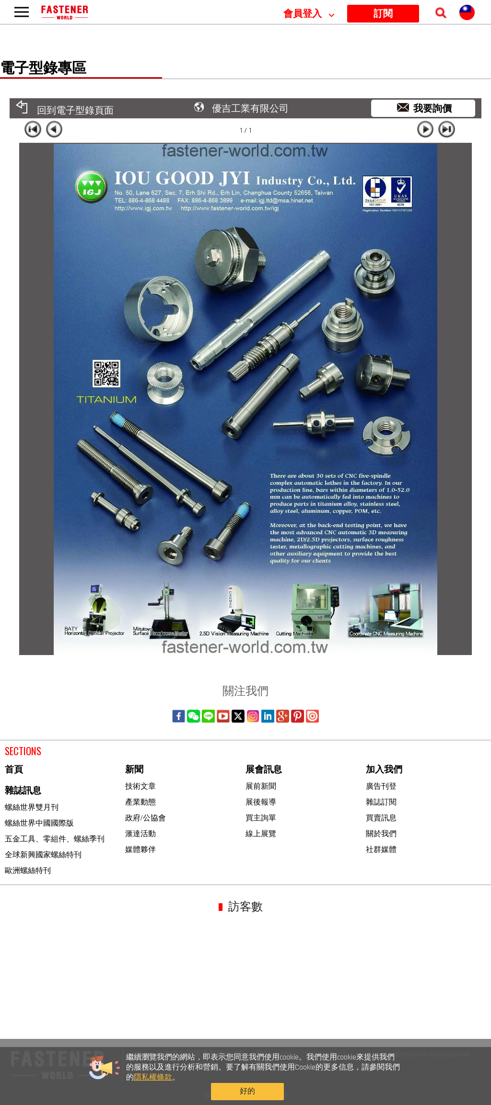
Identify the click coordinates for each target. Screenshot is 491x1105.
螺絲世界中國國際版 (39, 823)
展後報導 (261, 802)
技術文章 (140, 786)
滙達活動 (140, 833)
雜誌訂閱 (381, 802)
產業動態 (140, 802)
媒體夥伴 (140, 849)
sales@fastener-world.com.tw (423, 1054)
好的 (378, 1085)
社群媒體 (381, 849)
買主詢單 (261, 818)
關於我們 (381, 833)
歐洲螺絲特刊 (28, 870)
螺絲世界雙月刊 (31, 807)
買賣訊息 (381, 818)
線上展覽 (261, 833)
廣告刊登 (381, 786)
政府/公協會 (145, 818)
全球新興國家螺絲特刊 (43, 855)
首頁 (14, 770)
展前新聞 (261, 786)
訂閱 (383, 14)
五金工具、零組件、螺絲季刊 (55, 839)
